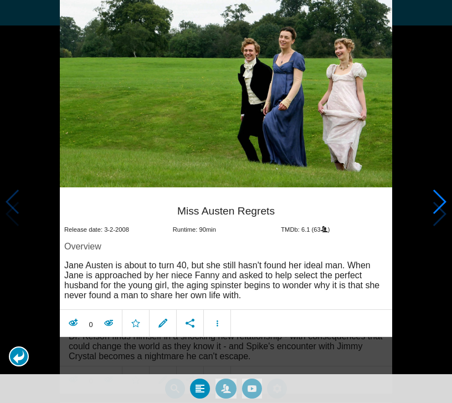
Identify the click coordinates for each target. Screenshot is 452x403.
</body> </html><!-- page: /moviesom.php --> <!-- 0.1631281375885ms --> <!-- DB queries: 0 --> (226, 201)
